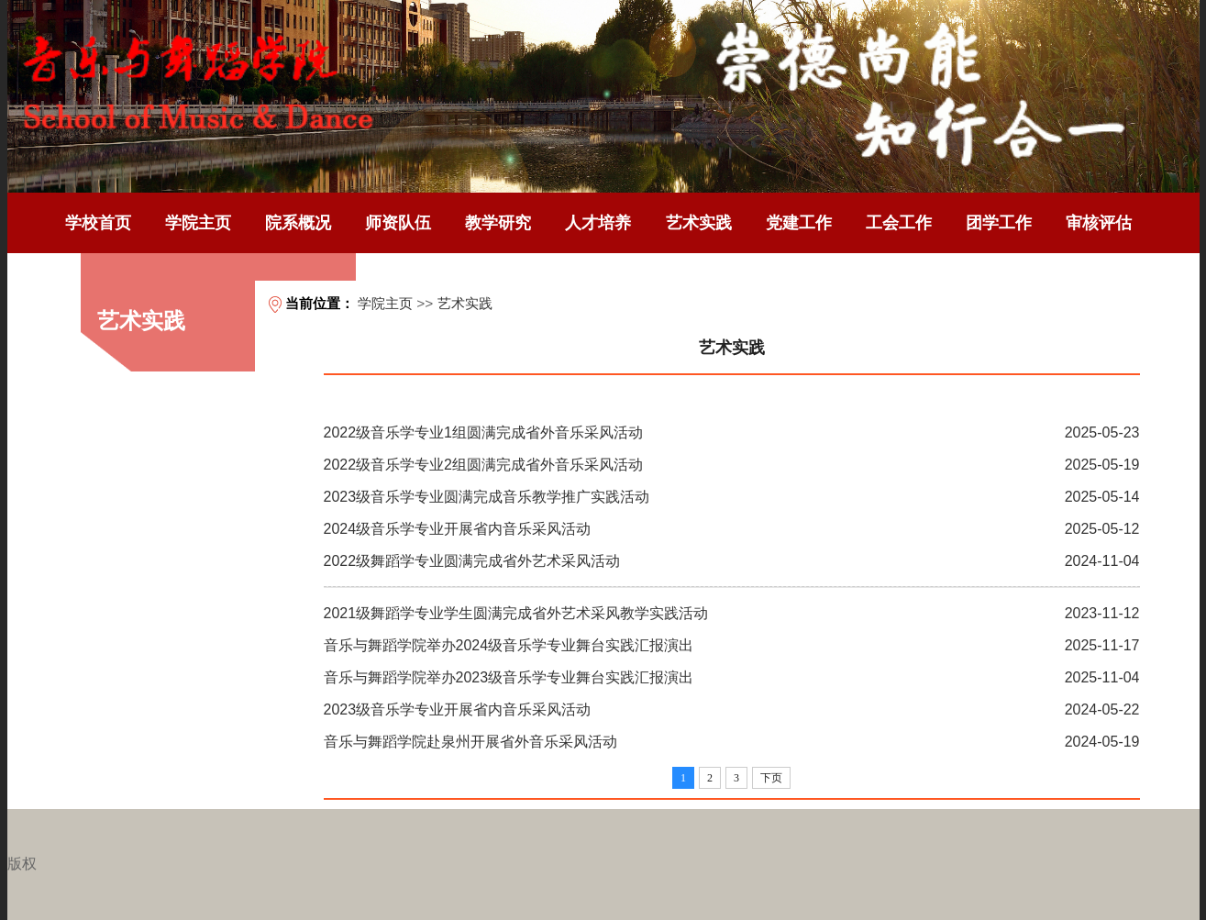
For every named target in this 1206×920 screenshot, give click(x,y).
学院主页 (198, 223)
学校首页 (98, 223)
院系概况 (298, 223)
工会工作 (899, 223)
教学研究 (498, 223)
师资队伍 (398, 223)
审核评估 (1099, 223)
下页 (771, 777)
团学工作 (999, 223)
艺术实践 (699, 223)
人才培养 (598, 223)
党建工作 (799, 223)
